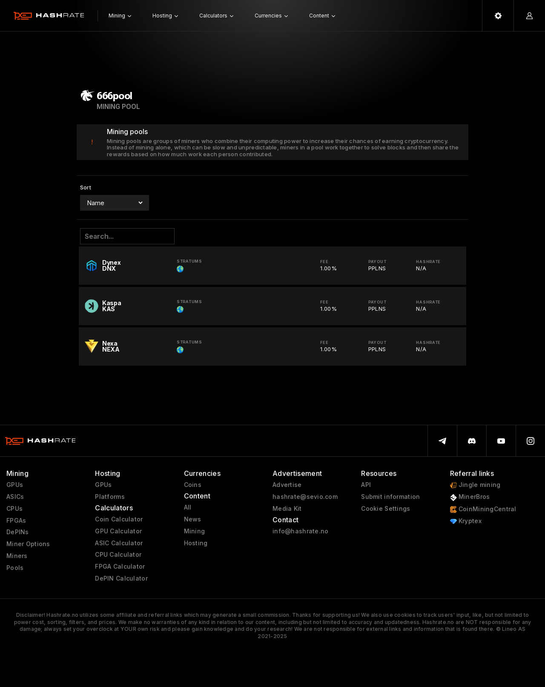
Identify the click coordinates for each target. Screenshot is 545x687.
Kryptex (466, 521)
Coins (192, 484)
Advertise (287, 484)
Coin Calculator (119, 519)
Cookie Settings (385, 508)
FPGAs (16, 520)
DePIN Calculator (121, 578)
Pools (14, 567)
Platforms (110, 496)
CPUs (14, 508)
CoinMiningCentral (483, 509)
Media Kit (287, 508)
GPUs (14, 484)
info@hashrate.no (300, 531)
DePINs (17, 532)
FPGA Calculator (120, 566)
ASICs (15, 496)
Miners (17, 555)
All (188, 507)
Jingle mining (475, 485)
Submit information (390, 496)
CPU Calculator (118, 554)
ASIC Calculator (119, 543)
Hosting (196, 543)
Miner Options (28, 544)
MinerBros (470, 497)
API (366, 484)
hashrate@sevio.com (305, 496)
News (192, 519)
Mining (194, 531)
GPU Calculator (118, 531)
